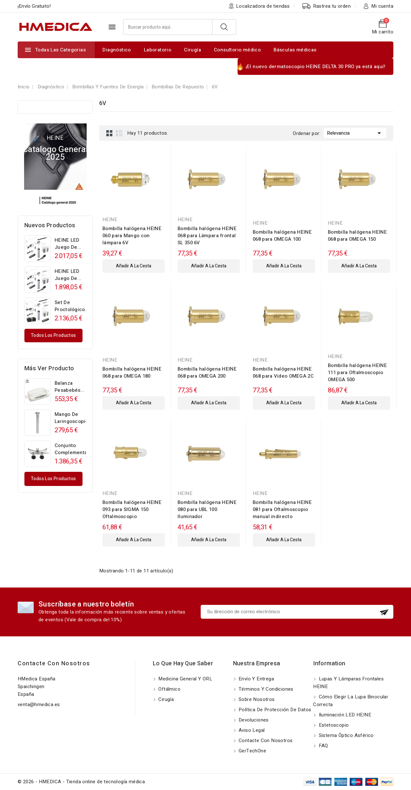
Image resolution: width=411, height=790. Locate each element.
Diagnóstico (116, 49)
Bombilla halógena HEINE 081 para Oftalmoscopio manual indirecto (282, 509)
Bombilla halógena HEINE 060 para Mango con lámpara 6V (132, 235)
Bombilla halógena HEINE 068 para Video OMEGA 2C (283, 372)
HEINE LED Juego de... (68, 244)
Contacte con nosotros (54, 663)
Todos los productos (53, 335)
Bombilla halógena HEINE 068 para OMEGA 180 (132, 372)
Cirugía (192, 49)
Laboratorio (157, 49)
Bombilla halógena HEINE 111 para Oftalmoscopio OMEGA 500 (357, 372)
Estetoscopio (333, 725)
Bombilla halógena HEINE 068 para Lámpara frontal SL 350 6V (207, 235)
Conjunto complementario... (76, 449)
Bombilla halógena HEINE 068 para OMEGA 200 (207, 372)
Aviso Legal (251, 730)
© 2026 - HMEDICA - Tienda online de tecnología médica (81, 781)
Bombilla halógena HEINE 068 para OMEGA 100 (282, 236)
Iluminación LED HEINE (344, 714)
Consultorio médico (237, 49)
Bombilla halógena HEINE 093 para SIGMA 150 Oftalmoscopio (132, 509)
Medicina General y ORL (184, 678)
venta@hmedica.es (39, 704)
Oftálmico (168, 689)
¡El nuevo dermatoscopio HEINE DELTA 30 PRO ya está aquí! (315, 66)
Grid (109, 133)
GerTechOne (251, 750)
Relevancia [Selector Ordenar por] (355, 132)
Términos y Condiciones (265, 689)
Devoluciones (253, 719)
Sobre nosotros (256, 699)
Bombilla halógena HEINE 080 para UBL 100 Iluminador (207, 509)
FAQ (322, 745)
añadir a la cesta (133, 266)
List (119, 133)
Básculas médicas (295, 49)
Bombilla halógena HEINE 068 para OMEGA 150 (357, 236)
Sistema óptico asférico (345, 735)
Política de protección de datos (274, 709)
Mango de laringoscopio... (73, 418)
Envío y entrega (255, 678)
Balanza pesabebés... (70, 387)
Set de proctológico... (72, 306)
